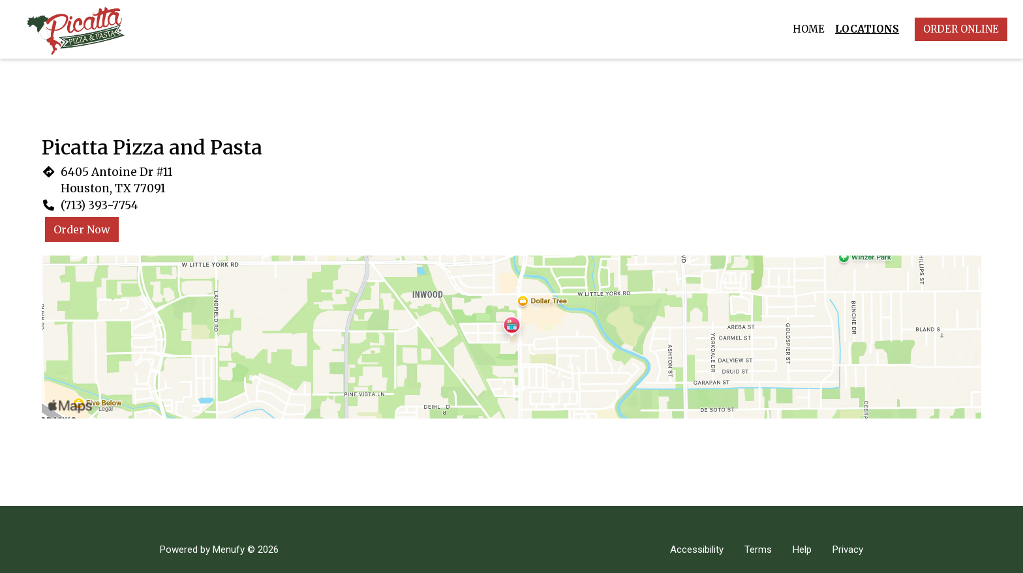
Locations (867, 29)
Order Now (81, 229)
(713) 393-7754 (99, 205)
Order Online (961, 29)
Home (809, 29)
